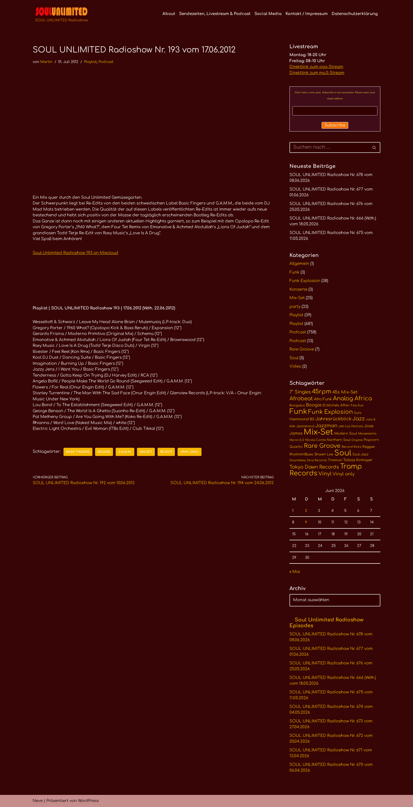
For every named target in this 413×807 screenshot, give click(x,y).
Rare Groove (301, 349)
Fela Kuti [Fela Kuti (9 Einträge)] (357, 405)
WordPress (88, 801)
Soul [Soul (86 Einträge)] (342, 453)
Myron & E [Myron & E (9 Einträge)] (296, 440)
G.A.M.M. (125, 452)
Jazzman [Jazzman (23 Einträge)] (326, 425)
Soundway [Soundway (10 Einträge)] (297, 460)
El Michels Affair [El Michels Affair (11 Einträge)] (336, 405)
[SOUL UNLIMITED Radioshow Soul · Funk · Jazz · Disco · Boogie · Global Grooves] (61, 14)
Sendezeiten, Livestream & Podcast (214, 14)
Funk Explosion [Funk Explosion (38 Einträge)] (330, 412)
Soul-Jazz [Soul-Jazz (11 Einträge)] (360, 454)
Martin (46, 62)
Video (295, 366)
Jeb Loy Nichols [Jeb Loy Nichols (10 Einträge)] (350, 426)
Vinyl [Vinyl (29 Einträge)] (325, 474)
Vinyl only (189, 452)
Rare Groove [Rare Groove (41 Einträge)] (322, 446)
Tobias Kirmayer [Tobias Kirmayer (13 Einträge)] (357, 460)
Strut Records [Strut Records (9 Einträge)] (317, 460)
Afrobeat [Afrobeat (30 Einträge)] (301, 399)
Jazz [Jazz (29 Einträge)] (358, 419)
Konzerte (298, 289)
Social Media (268, 14)
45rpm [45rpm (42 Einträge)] (321, 391)
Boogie (104, 452)
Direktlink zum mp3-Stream (316, 73)
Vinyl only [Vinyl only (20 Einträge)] (344, 474)
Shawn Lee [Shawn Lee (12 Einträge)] (323, 454)
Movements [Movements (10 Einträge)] (367, 433)
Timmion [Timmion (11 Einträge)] (335, 460)
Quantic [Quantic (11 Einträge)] (296, 447)
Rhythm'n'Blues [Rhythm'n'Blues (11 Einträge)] (301, 454)
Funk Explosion (304, 281)
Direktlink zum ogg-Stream (316, 67)
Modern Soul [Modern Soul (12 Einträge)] (345, 433)
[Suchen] (328, 147)
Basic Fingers (78, 452)
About (169, 14)
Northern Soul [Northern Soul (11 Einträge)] (338, 440)
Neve (38, 801)
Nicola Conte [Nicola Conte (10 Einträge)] (315, 440)
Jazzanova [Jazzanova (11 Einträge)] (305, 426)
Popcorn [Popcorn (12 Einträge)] (371, 440)
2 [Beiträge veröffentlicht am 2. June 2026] (306, 511)
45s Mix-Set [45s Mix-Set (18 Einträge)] (344, 392)
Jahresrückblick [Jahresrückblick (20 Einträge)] (333, 418)
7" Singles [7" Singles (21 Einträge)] (300, 392)
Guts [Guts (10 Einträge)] (357, 413)
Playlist (90, 62)
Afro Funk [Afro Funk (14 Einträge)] (323, 399)
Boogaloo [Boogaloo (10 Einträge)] (297, 405)
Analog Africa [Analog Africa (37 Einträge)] (352, 398)
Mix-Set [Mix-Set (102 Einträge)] (318, 432)
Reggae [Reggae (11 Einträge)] (368, 447)
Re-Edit (166, 452)
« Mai (294, 572)
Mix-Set (146, 452)
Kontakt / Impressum (307, 14)
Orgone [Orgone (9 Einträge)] (357, 440)
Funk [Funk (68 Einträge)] (298, 411)
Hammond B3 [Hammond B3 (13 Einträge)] (301, 419)
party (295, 306)
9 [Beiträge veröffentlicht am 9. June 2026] (306, 522)
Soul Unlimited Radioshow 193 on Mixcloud (75, 253)
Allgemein (299, 263)
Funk (294, 272)
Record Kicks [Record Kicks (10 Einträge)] (351, 447)
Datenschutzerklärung (355, 14)
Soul (293, 358)
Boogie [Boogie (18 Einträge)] (314, 405)
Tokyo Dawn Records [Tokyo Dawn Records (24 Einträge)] (314, 467)
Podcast (106, 62)
